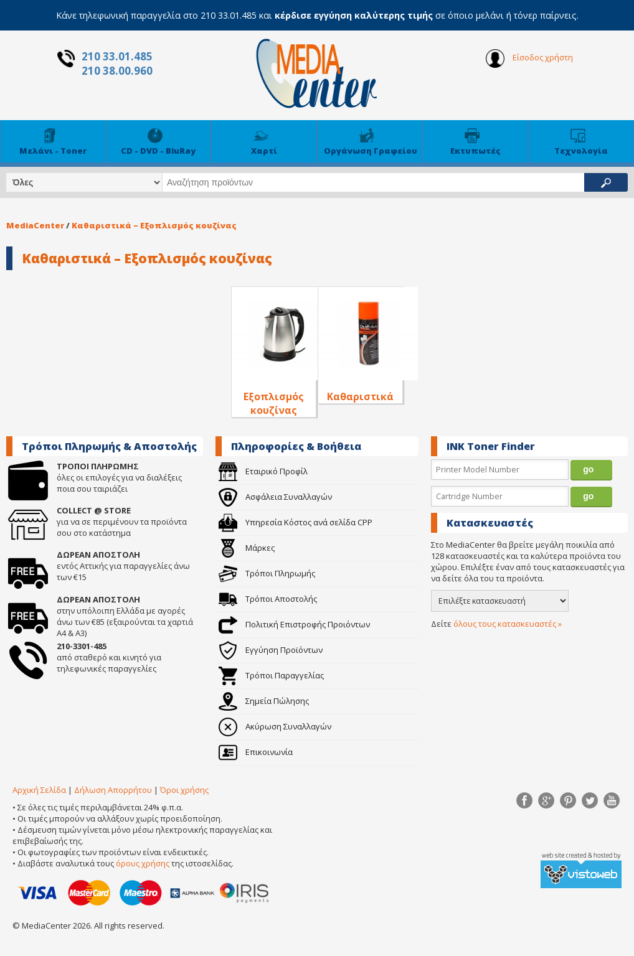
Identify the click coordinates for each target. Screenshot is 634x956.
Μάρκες (247, 547)
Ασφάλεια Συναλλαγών (275, 496)
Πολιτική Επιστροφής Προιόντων (294, 624)
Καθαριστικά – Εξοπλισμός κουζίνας (154, 225)
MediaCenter (35, 225)
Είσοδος (529, 58)
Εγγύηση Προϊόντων (271, 649)
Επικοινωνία (256, 751)
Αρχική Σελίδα (39, 789)
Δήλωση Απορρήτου (113, 789)
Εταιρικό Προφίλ (263, 471)
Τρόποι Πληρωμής (267, 573)
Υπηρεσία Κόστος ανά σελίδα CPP (295, 522)
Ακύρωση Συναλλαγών (275, 726)
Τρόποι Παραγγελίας (271, 675)
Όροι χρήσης (184, 789)
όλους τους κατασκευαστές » (507, 623)
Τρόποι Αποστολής (268, 598)
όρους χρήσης (142, 863)
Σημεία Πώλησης (264, 700)
